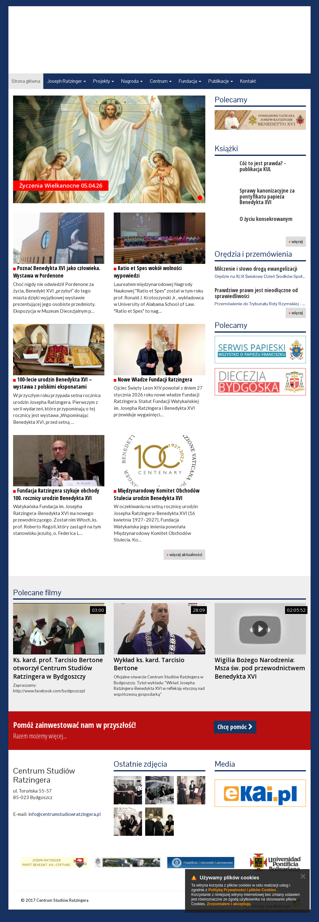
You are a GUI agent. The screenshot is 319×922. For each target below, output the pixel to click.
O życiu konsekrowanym (266, 218)
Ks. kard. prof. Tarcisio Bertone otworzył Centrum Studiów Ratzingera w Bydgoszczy (58, 668)
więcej (296, 241)
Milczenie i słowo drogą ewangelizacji (256, 268)
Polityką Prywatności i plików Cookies (242, 890)
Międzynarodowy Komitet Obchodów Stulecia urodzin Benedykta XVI (156, 494)
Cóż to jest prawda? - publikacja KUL (263, 166)
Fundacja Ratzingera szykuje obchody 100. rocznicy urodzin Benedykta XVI (56, 494)
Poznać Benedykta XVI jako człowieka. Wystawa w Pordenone (56, 271)
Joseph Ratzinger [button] (66, 81)
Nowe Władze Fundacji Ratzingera (153, 379)
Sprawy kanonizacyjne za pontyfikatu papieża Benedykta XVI (267, 196)
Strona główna (26, 81)
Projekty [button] (103, 81)
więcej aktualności (184, 554)
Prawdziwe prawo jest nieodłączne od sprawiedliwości (256, 293)
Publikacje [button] (220, 81)
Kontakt (248, 81)
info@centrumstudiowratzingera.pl (64, 814)
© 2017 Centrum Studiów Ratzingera (54, 900)
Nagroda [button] (132, 81)
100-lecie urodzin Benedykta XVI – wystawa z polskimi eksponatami (52, 383)
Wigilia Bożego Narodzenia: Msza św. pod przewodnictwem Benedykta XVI (260, 668)
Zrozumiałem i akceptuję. (229, 904)
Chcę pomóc (235, 727)
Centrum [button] (161, 81)
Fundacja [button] (190, 81)
